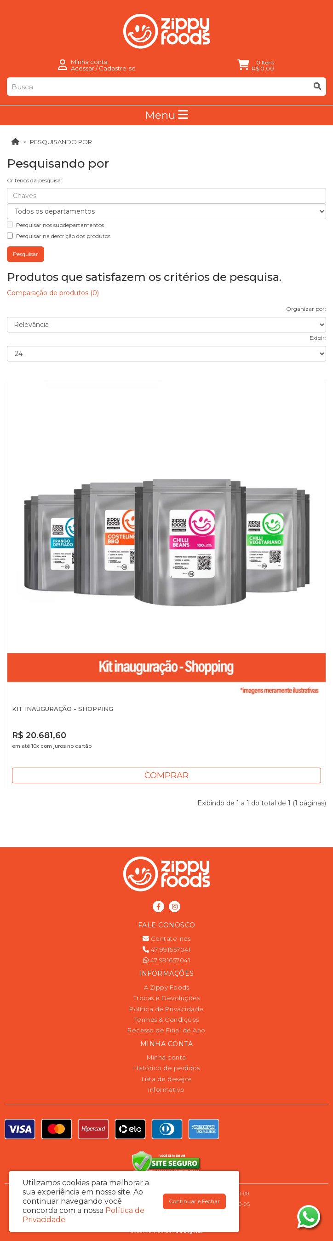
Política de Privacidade (166, 1009)
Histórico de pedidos (166, 1068)
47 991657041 (166, 949)
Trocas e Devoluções (166, 998)
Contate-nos (167, 938)
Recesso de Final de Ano (166, 1030)
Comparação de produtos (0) (53, 293)
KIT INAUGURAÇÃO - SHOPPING (62, 708)
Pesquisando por (61, 142)
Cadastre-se (117, 68)
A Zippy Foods (166, 987)
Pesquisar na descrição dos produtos (58, 236)
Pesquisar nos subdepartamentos (55, 224)
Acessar (82, 68)
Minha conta (166, 1057)
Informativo (166, 1089)
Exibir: (318, 337)
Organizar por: (306, 308)
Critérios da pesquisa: (34, 180)
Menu (166, 115)
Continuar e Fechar (194, 1201)
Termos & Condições (166, 1019)
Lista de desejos (167, 1079)
